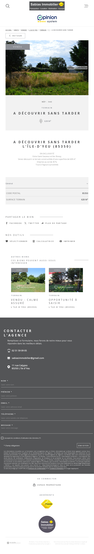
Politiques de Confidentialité (37, 468)
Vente (16, 30)
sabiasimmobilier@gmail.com (28, 358)
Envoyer (83, 445)
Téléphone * (8, 414)
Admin (57, 544)
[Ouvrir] (8, 6)
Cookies (82, 544)
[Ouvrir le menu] (86, 6)
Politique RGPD (73, 544)
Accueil (9, 30)
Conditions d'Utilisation (57, 468)
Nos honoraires (59, 542)
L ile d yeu (33, 30)
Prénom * (6, 392)
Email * (5, 403)
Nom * (4, 381)
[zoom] (47, 67)
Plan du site (69, 542)
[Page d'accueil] (47, 6)
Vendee (24, 30)
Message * (7, 425)
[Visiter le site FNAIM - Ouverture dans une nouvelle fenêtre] (47, 504)
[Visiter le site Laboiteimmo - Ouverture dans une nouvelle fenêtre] (14, 543)
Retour (15, 36)
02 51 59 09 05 (19, 350)
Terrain (43, 30)
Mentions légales (80, 542)
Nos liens (64, 544)
